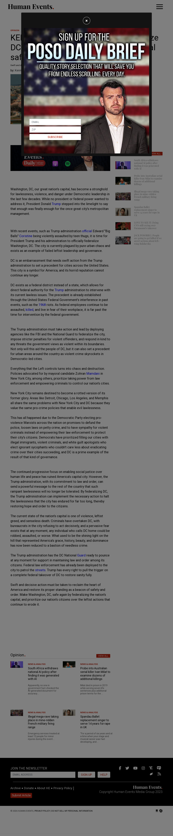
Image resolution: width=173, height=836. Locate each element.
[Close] (86, 20)
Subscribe (55, 137)
